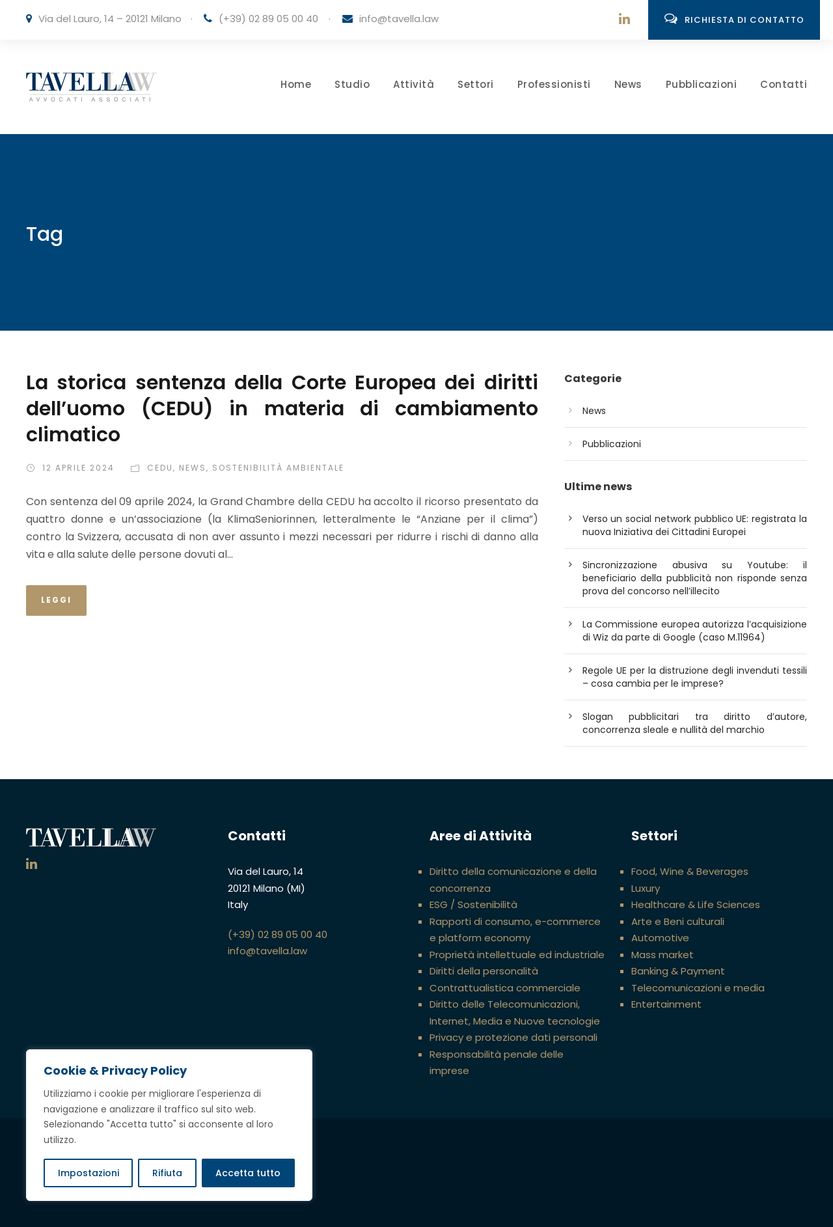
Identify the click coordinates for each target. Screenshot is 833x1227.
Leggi (56, 599)
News (628, 84)
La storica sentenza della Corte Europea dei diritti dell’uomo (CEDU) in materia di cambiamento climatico (282, 408)
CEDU (160, 467)
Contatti (783, 84)
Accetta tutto (247, 1172)
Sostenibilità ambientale (278, 467)
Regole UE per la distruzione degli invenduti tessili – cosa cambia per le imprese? (694, 677)
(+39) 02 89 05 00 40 (268, 18)
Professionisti (554, 84)
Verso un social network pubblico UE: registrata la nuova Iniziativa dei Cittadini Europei (694, 525)
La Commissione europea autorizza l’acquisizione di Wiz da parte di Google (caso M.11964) (694, 631)
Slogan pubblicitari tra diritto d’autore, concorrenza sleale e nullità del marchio (694, 723)
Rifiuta (167, 1172)
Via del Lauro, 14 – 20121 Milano (110, 18)
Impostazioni (88, 1172)
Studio (352, 84)
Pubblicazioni (701, 84)
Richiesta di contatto (734, 19)
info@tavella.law (399, 18)
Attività (413, 84)
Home (295, 84)
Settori (475, 84)
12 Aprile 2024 (78, 467)
